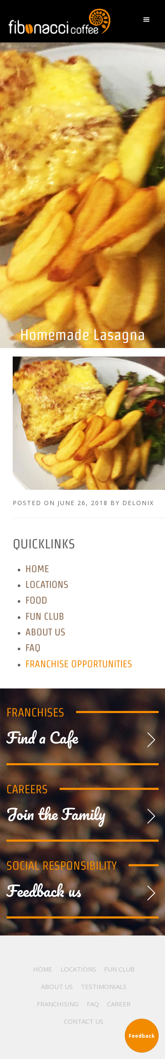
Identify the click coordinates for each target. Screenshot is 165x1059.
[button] (148, 21)
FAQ (33, 647)
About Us (45, 631)
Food (36, 600)
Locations (46, 584)
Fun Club (44, 616)
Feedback (142, 1035)
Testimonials (103, 986)
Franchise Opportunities (78, 663)
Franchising (58, 1004)
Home (37, 568)
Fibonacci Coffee (60, 21)
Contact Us (83, 1021)
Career (119, 1004)
